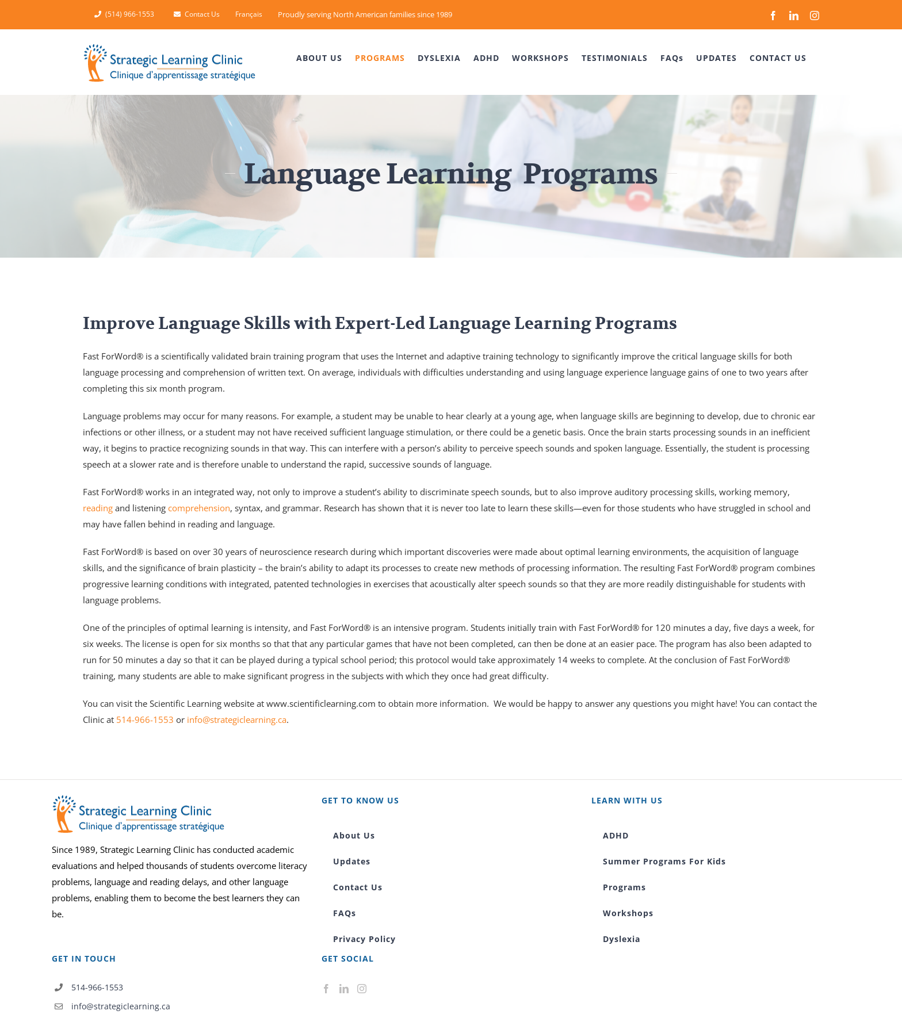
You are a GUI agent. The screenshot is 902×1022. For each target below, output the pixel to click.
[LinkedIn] (344, 988)
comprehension (199, 508)
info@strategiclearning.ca (236, 719)
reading (98, 508)
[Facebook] (326, 988)
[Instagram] (361, 988)
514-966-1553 (145, 719)
